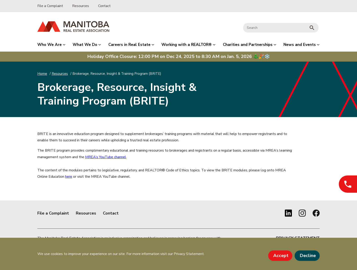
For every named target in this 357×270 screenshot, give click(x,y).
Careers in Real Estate (131, 44)
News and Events (301, 44)
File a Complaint (50, 5)
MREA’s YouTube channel (105, 157)
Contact (104, 5)
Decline (308, 255)
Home (42, 73)
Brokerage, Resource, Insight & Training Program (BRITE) (116, 73)
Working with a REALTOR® (188, 44)
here (68, 176)
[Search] (275, 28)
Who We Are (51, 44)
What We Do (87, 44)
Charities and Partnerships (249, 44)
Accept (280, 255)
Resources (80, 5)
